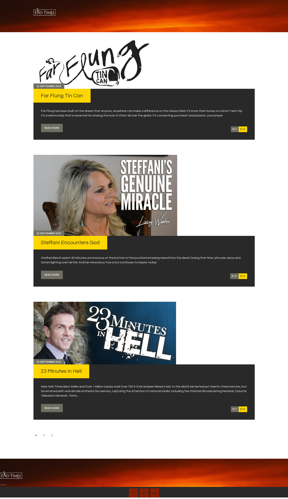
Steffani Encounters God (70, 242)
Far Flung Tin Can (62, 95)
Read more (51, 127)
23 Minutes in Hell (61, 371)
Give (3, 484)
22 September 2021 (48, 86)
